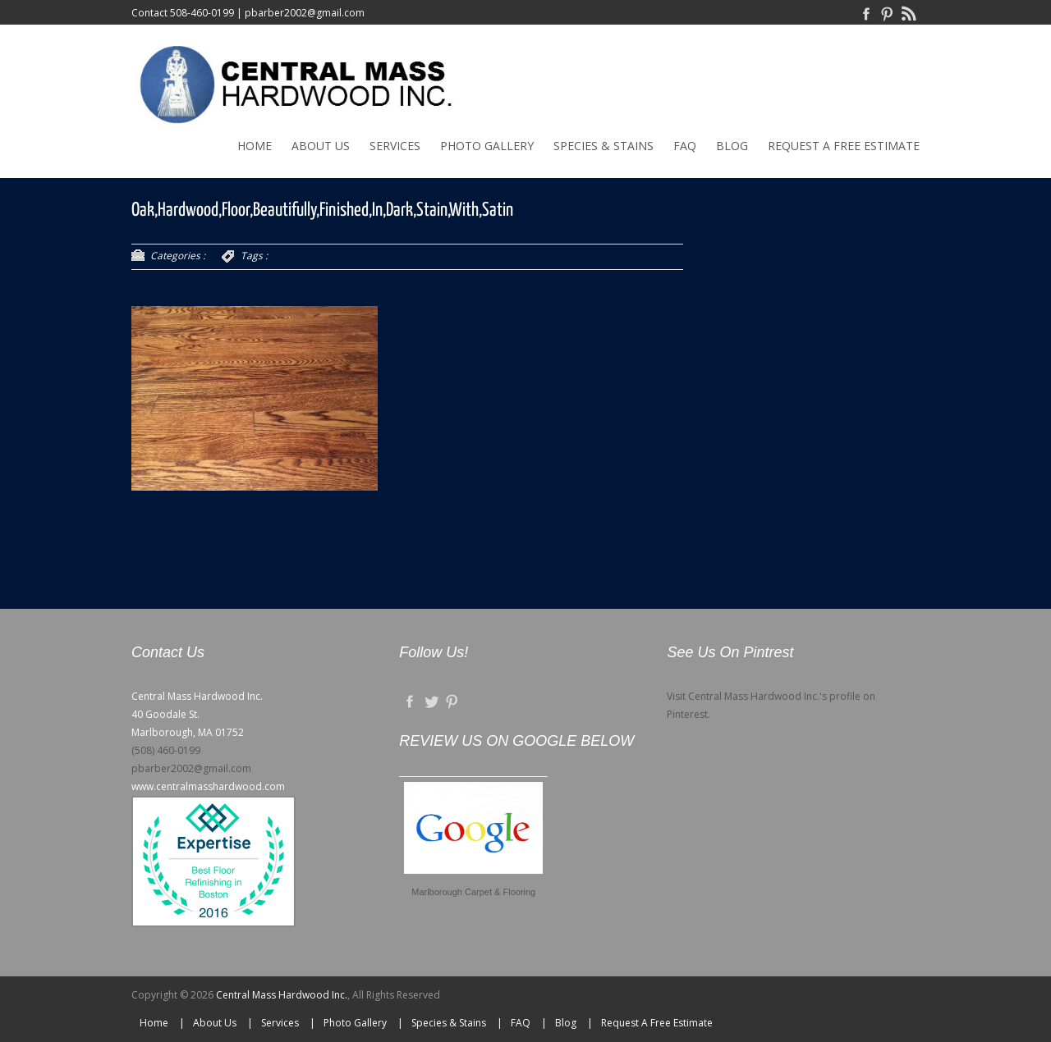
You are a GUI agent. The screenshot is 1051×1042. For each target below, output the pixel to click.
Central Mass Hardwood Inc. (281, 995)
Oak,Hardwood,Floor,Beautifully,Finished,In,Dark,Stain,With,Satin (322, 210)
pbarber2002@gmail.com (305, 13)
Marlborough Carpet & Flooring (473, 892)
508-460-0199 (202, 13)
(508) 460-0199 (165, 750)
